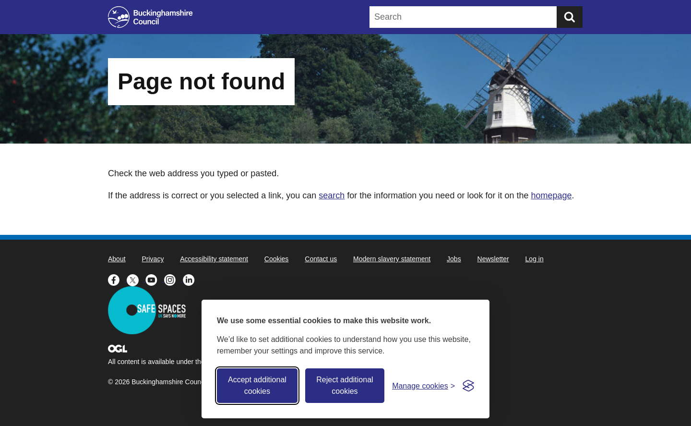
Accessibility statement (214, 259)
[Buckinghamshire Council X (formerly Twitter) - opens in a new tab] (136, 279)
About (117, 259)
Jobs (454, 259)
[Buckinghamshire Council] (150, 17)
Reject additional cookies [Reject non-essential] (344, 385)
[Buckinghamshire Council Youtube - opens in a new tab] (154, 279)
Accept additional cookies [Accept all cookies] (257, 385)
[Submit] (570, 17)
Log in (534, 259)
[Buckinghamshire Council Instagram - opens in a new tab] (173, 279)
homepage (551, 195)
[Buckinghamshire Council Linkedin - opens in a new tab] (191, 279)
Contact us (321, 259)
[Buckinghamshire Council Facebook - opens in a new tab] (117, 279)
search (332, 195)
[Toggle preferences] (423, 386)
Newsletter (493, 259)
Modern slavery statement (391, 259)
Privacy (153, 259)
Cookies (276, 259)
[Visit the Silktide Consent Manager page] (468, 385)
